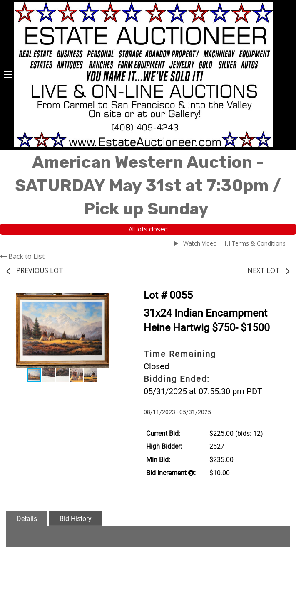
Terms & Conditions (255, 243)
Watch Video (195, 243)
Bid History (76, 519)
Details (27, 519)
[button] (111, 300)
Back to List (22, 256)
